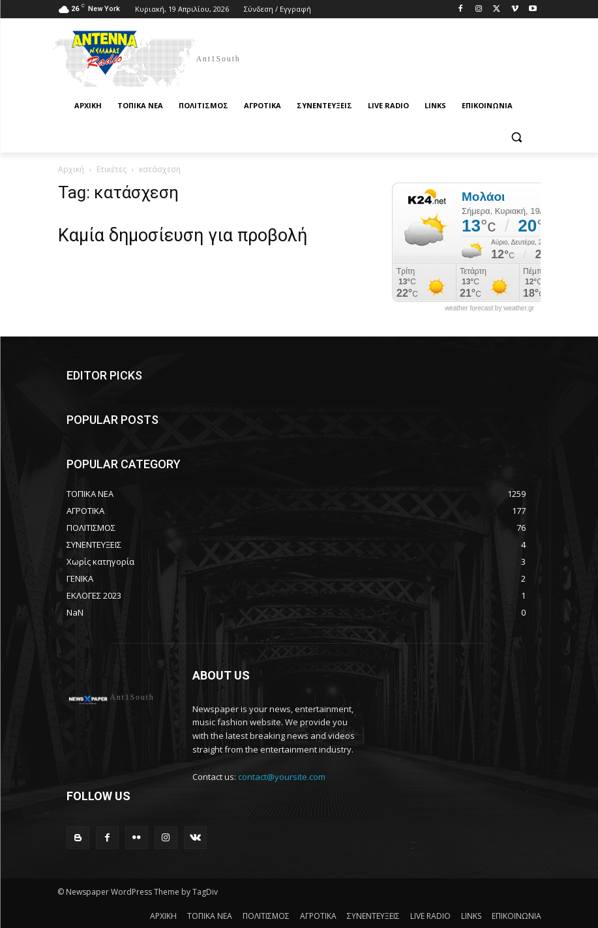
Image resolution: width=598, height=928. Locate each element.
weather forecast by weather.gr (489, 308)
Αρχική (71, 169)
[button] (516, 137)
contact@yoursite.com (281, 777)
